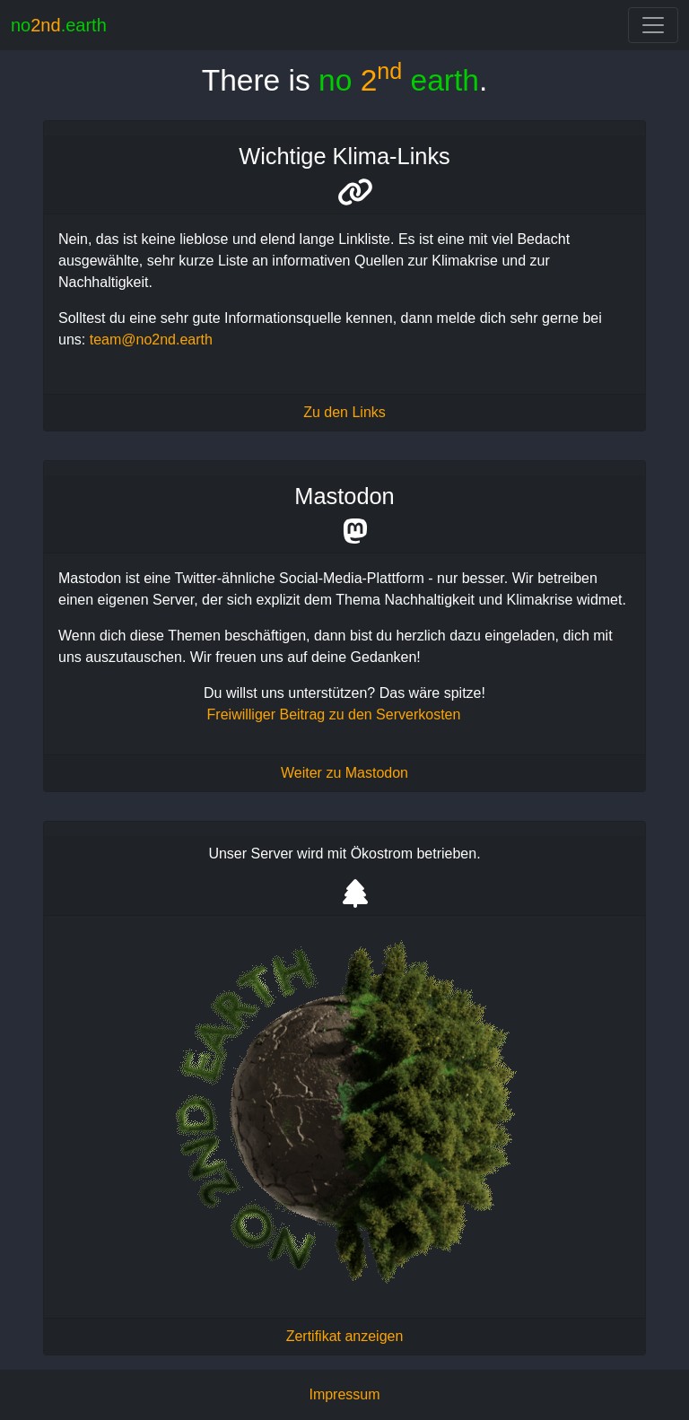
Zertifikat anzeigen (345, 1336)
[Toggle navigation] (653, 25)
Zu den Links (344, 412)
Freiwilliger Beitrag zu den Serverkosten (334, 714)
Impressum (344, 1394)
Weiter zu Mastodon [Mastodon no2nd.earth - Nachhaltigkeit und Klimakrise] (344, 772)
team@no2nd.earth (151, 339)
